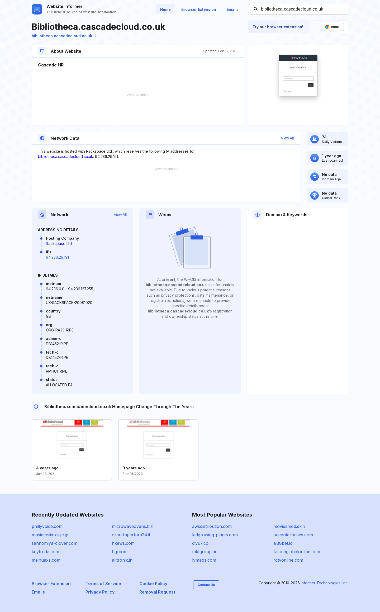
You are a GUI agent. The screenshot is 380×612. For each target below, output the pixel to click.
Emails (233, 9)
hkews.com (123, 543)
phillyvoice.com (47, 526)
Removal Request (157, 592)
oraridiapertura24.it (131, 534)
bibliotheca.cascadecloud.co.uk (64, 35)
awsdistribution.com (212, 526)
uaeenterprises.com (293, 534)
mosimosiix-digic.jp (50, 534)
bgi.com (119, 551)
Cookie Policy (153, 583)
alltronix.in (122, 560)
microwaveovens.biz (132, 526)
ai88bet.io (283, 543)
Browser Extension (198, 9)
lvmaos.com (204, 560)
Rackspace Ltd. (59, 243)
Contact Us (206, 585)
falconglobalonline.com (296, 551)
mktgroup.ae (204, 551)
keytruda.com (45, 551)
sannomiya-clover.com (54, 543)
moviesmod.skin (289, 526)
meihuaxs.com (46, 560)
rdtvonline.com (288, 560)
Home (165, 9)
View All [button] (287, 138)
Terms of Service (103, 583)
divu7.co (200, 543)
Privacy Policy (100, 592)
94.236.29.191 (57, 257)
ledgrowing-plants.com (215, 534)
